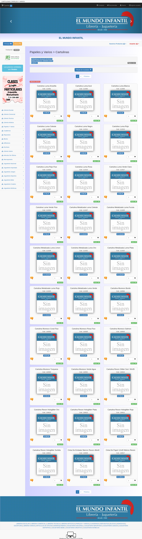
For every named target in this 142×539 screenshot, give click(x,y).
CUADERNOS (94, 523)
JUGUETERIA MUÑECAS (91, 527)
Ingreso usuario (134, 5)
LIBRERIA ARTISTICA (68, 523)
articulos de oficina (13, 155)
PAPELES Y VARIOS (82, 523)
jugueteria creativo (13, 184)
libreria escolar (13, 110)
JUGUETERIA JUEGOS (110, 525)
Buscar (17, 44)
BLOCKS (113, 523)
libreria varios (13, 151)
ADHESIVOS (121, 523)
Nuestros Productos (117, 44)
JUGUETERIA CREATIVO (74, 527)
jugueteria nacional (13, 163)
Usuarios (134, 44)
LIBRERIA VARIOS (29, 525)
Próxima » (87, 76)
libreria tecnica (13, 118)
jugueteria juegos (13, 172)
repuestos (13, 135)
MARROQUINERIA (60, 525)
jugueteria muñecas (13, 188)
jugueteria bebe (13, 180)
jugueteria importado (13, 167)
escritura (13, 147)
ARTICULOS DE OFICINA (44, 525)
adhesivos (13, 143)
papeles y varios (13, 126)
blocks (13, 139)
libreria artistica (13, 122)
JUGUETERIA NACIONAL (75, 525)
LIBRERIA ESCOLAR (23, 523)
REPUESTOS (104, 523)
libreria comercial (13, 114)
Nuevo (123, 5)
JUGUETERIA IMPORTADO (93, 525)
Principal (8, 44)
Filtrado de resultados (83, 70)
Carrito (7, 5)
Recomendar (112, 5)
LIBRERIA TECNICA (53, 523)
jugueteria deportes (13, 176)
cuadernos (13, 131)
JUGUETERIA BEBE (58, 527)
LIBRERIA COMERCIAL (38, 523)
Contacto (100, 5)
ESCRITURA (18, 525)
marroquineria (13, 159)
